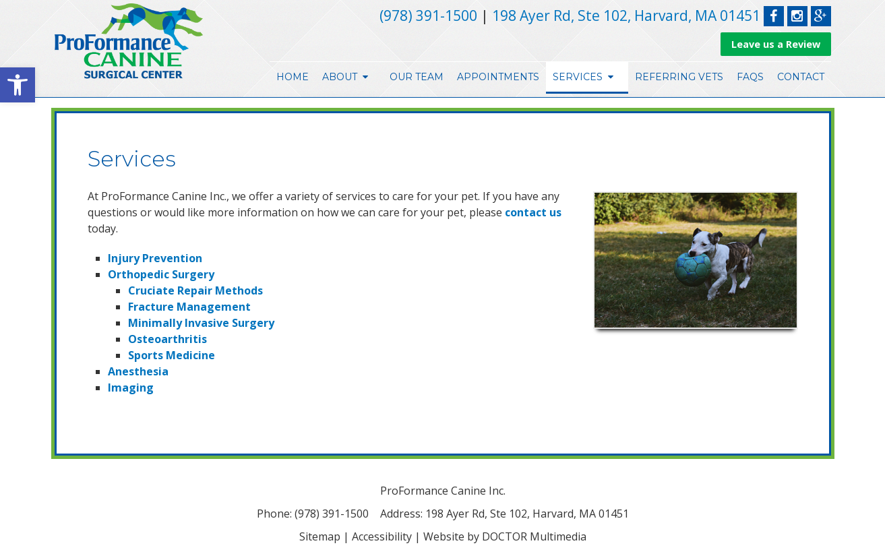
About (339, 77)
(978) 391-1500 (428, 15)
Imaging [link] (131, 387)
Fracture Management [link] (189, 306)
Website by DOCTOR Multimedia (504, 536)
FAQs (750, 77)
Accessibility (382, 536)
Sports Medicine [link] (171, 355)
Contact (800, 77)
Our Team (417, 77)
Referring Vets (679, 77)
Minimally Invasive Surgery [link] (201, 322)
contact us (533, 212)
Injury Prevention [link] (155, 258)
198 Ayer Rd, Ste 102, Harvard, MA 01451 (626, 15)
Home (292, 77)
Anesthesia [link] (138, 371)
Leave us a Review (775, 44)
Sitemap (319, 536)
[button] (17, 84)
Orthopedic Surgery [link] (161, 274)
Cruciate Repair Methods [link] (195, 290)
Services (578, 77)
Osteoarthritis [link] (167, 339)
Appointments (498, 77)
